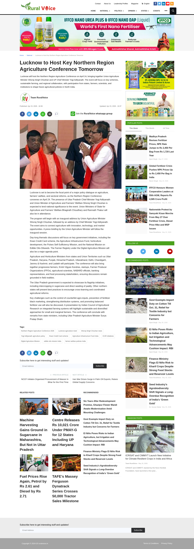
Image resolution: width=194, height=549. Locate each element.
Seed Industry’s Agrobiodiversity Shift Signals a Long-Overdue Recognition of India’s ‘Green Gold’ (102, 469)
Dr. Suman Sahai (155, 407)
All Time (166, 128)
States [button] (145, 11)
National (29, 55)
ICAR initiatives (108, 336)
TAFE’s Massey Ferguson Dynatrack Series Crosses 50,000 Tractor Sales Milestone (65, 488)
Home (93, 11)
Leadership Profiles (121, 4)
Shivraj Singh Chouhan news (91, 331)
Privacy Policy (166, 543)
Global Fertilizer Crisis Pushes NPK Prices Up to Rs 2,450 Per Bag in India (161, 171)
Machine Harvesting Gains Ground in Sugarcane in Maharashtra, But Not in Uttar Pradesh (33, 435)
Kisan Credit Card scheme (58, 336)
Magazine (134, 4)
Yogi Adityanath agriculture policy (33, 336)
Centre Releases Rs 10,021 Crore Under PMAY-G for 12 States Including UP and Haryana (66, 432)
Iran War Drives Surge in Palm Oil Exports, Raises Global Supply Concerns (95, 380)
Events (156, 11)
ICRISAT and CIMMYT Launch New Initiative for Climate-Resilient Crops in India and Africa (149, 457)
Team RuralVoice (39, 97)
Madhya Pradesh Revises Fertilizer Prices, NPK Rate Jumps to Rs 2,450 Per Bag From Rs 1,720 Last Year (161, 146)
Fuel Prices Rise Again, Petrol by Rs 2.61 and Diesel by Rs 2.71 (33, 486)
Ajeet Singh (153, 159)
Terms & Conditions (151, 543)
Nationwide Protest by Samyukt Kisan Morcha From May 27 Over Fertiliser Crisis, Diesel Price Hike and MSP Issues (161, 219)
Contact (98, 4)
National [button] (105, 11)
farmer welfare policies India (75, 341)
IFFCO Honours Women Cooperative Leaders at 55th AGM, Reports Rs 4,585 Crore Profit (161, 193)
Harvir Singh (153, 181)
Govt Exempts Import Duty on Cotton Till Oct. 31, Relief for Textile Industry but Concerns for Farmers (102, 423)
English (146, 4)
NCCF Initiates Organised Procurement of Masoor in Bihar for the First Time (44, 380)
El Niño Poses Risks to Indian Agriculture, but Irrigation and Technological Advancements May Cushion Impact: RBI (161, 339)
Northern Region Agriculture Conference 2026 (37, 331)
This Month (149, 128)
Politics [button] (119, 11)
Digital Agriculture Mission (30, 341)
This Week (133, 128)
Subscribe (100, 366)
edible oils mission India (52, 341)
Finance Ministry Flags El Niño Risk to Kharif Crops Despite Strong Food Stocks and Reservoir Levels (102, 455)
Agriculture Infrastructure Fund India (85, 336)
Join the (92, 113)
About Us (107, 4)
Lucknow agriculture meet (67, 331)
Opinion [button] (132, 11)
